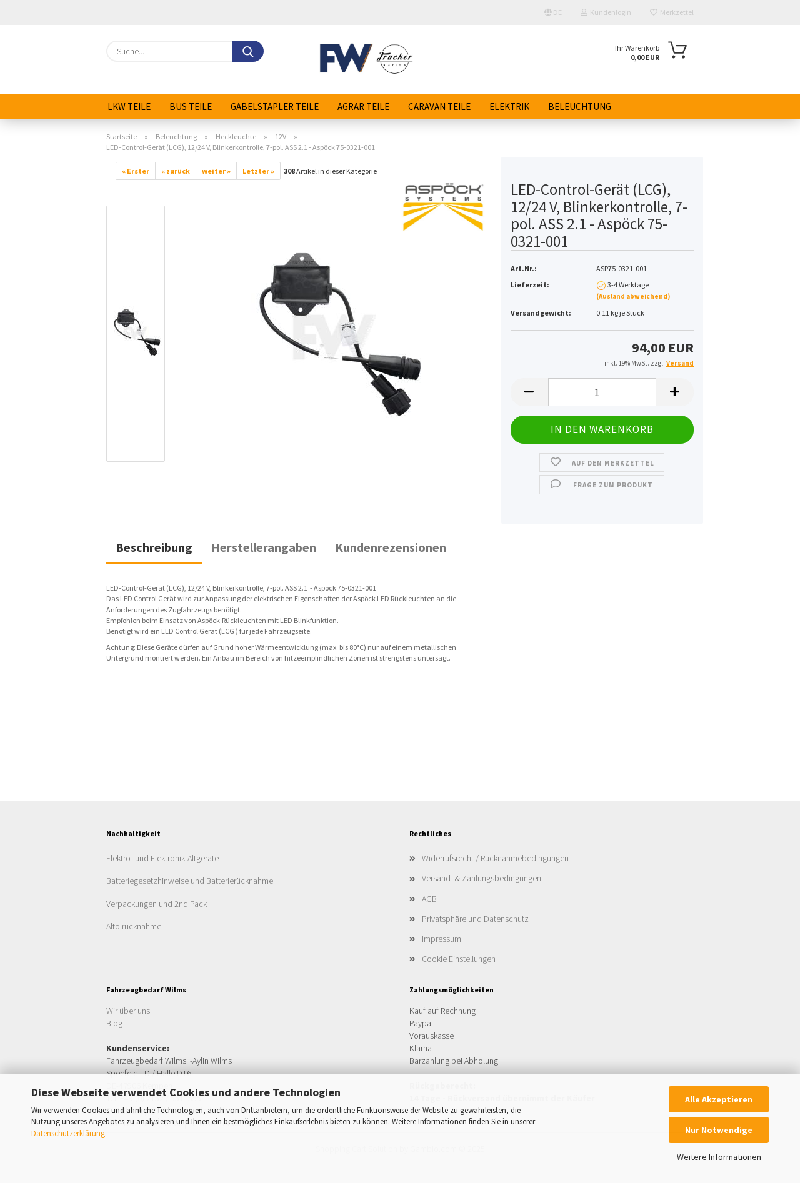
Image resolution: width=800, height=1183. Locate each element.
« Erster (135, 171)
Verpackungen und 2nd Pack (156, 903)
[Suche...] (248, 51)
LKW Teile (129, 106)
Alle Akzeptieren (718, 1099)
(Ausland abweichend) (633, 296)
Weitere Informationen (719, 1156)
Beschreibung (154, 547)
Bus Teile (190, 106)
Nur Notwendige (718, 1130)
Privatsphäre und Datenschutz (475, 918)
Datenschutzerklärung (68, 1133)
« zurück (175, 171)
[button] (529, 392)
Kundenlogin (606, 12)
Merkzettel (672, 12)
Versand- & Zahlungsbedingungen (481, 878)
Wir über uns (128, 1010)
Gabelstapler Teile (275, 106)
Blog (114, 1023)
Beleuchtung (579, 106)
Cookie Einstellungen (459, 958)
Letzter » (258, 171)
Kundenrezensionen (390, 547)
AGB (429, 898)
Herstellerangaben (263, 547)
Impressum (441, 938)
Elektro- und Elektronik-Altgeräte (162, 858)
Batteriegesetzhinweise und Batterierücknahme (189, 880)
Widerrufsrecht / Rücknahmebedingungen (495, 858)
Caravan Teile (439, 106)
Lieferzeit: (530, 284)
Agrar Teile (363, 106)
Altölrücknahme (133, 926)
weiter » (216, 171)
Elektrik (509, 106)
